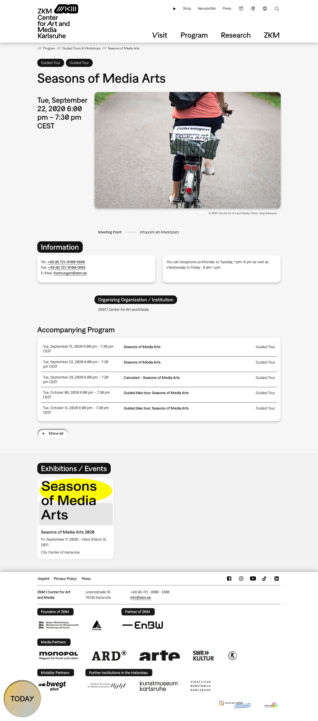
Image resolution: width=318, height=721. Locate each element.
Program (194, 35)
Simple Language (241, 8)
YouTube (253, 579)
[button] (188, 150)
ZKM (272, 35)
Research (236, 35)
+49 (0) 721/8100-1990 (66, 262)
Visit (159, 35)
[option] (77, 518)
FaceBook (229, 579)
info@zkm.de (140, 597)
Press (227, 8)
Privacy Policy (65, 579)
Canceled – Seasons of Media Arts (152, 377)
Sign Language (253, 8)
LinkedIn (277, 579)
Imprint (43, 579)
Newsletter (207, 8)
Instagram (241, 579)
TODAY (22, 698)
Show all (56, 433)
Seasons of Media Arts (142, 347)
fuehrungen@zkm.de (70, 273)
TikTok (265, 579)
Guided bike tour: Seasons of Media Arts (156, 393)
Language (265, 8)
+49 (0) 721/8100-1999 (66, 267)
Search (277, 8)
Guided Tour (265, 347)
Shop (187, 8)
